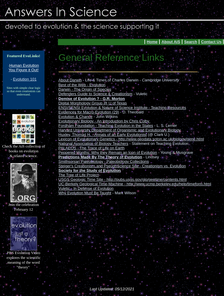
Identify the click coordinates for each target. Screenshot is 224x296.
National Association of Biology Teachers (93, 143)
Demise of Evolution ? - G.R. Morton (92, 98)
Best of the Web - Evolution (82, 85)
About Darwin (70, 80)
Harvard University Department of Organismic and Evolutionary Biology (120, 130)
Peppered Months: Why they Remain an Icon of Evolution (108, 152)
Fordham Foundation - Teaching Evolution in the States (106, 125)
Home (152, 42)
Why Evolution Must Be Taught (85, 193)
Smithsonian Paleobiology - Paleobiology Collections (104, 161)
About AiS (171, 42)
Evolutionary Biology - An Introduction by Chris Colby (105, 121)
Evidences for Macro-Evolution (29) (89, 112)
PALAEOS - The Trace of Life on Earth (92, 148)
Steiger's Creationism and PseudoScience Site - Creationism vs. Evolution (122, 166)
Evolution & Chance (76, 116)
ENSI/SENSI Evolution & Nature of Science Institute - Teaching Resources (122, 107)
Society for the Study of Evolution (90, 170)
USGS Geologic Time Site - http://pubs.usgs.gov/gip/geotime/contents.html (123, 179)
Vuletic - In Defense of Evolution (86, 188)
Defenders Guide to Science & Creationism (96, 94)
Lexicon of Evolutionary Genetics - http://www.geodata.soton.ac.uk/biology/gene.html (131, 139)
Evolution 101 (25, 79)
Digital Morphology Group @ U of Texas (93, 103)
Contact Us (211, 42)
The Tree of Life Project (79, 175)
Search (190, 42)
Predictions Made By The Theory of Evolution (100, 157)
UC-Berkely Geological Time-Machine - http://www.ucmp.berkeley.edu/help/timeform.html (135, 184)
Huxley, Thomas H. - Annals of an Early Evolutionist (103, 134)
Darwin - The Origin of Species (85, 89)
